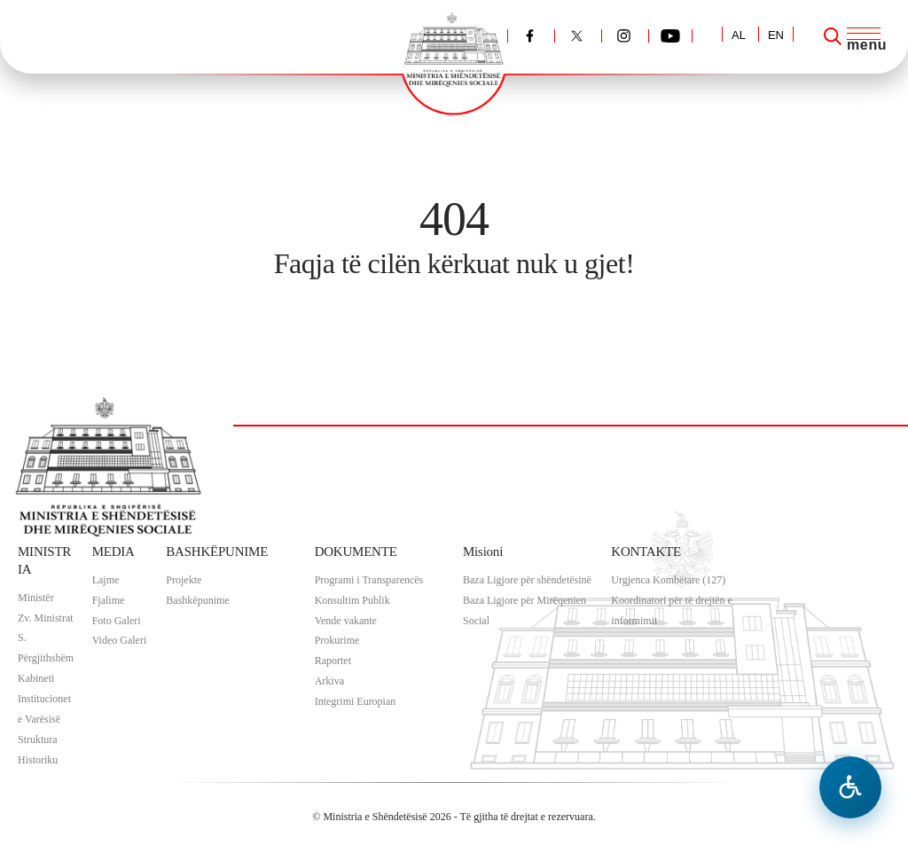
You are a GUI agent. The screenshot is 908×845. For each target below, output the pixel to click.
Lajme (106, 580)
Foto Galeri (116, 620)
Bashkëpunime (197, 600)
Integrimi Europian (355, 701)
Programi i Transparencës (369, 580)
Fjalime (108, 600)
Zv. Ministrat (46, 618)
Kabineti (36, 678)
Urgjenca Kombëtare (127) (668, 580)
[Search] (832, 36)
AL (739, 35)
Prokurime (337, 640)
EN (776, 35)
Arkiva (329, 681)
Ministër (36, 597)
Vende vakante (346, 620)
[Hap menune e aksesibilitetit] (850, 787)
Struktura (38, 739)
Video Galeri (119, 640)
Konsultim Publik (352, 600)
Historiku (38, 760)
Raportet (333, 660)
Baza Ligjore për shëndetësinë (527, 580)
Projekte (183, 580)
